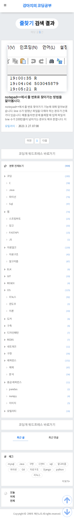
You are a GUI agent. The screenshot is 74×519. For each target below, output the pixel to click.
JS (39, 239)
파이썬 (13, 469)
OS (38, 290)
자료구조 (39, 254)
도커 (38, 319)
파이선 (39, 197)
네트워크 (38, 346)
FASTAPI (39, 232)
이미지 (39, 403)
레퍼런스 (38, 360)
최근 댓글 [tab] (53, 437)
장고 (39, 225)
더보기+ (66, 481)
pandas (39, 389)
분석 (39, 374)
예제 (39, 367)
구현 (38, 353)
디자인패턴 (38, 332)
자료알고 (38, 247)
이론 (39, 311)
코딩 (38, 176)
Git (23, 469)
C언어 (41, 464)
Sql (39, 204)
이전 (29, 140)
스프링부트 (39, 218)
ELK (38, 269)
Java (39, 190)
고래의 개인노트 (34, 514)
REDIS (38, 339)
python (60, 469)
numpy (39, 396)
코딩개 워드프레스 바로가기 (37, 154)
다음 (44, 140)
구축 (38, 326)
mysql (11, 464)
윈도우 (39, 304)
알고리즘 (39, 261)
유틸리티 (10, 126)
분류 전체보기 (39, 166)
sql (51, 464)
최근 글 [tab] (20, 437)
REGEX (38, 283)
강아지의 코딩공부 (37, 6)
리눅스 (39, 297)
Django (47, 469)
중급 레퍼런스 (38, 382)
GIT (38, 276)
